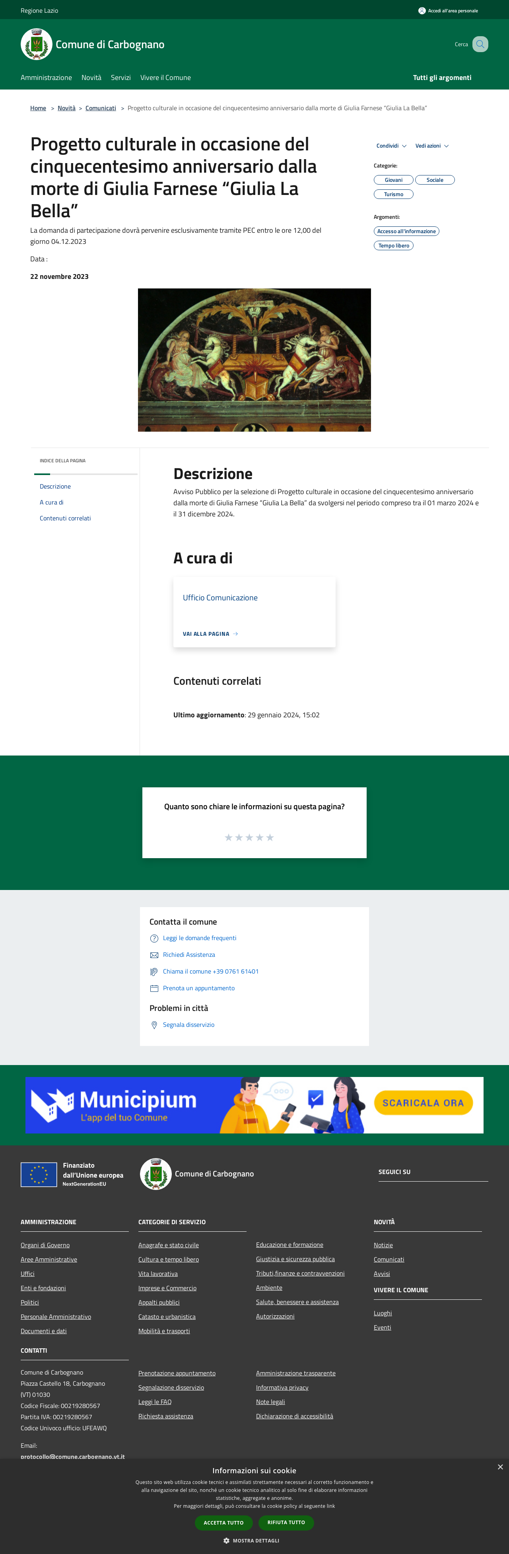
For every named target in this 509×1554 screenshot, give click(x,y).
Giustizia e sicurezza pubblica (295, 1259)
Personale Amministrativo (56, 1316)
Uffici (28, 1273)
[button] (254, 1540)
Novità (67, 108)
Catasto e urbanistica (167, 1316)
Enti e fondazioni (43, 1288)
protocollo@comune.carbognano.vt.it (73, 1456)
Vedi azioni (433, 146)
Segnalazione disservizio (171, 1387)
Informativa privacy (282, 1387)
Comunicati (100, 108)
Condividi (393, 146)
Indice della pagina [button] (62, 460)
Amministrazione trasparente (296, 1373)
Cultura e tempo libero (168, 1259)
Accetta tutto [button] (224, 1522)
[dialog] (254, 1506)
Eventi (382, 1327)
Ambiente (269, 1287)
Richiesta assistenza (165, 1416)
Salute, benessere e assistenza (297, 1302)
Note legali (270, 1401)
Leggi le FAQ (155, 1401)
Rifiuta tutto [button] (286, 1522)
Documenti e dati (44, 1331)
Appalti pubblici (159, 1302)
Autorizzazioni (275, 1316)
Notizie (383, 1245)
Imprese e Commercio (167, 1288)
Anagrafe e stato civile (168, 1245)
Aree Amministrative (49, 1259)
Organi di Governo (45, 1245)
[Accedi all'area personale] (448, 10)
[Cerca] (478, 44)
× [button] (500, 1467)
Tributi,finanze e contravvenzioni (300, 1273)
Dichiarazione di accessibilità (294, 1416)
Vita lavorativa (158, 1273)
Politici (30, 1302)
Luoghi (383, 1313)
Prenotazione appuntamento (177, 1373)
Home (38, 108)
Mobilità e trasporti (164, 1331)
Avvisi (382, 1273)
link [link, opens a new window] (331, 1506)
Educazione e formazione (289, 1244)
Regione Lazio (39, 10)
